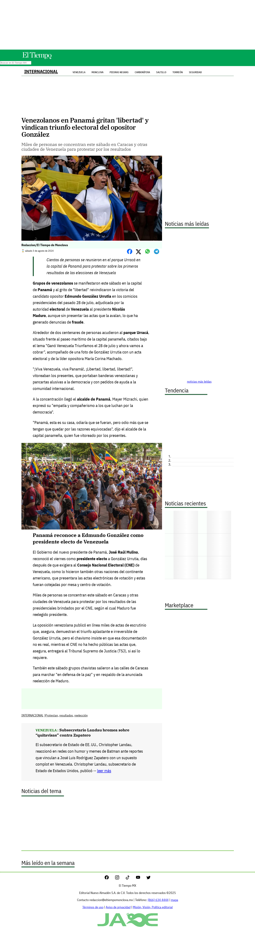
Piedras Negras (119, 72)
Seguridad (195, 72)
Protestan (51, 715)
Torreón (177, 72)
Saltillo (161, 72)
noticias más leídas (199, 382)
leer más (104, 770)
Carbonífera (142, 72)
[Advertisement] (127, 25)
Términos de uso (92, 907)
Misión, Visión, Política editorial (153, 907)
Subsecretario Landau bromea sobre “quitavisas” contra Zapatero (82, 732)
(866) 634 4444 (158, 900)
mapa (174, 900)
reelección (81, 715)
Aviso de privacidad (118, 907)
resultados (66, 715)
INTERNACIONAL (41, 71)
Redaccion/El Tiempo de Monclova (44, 245)
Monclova (97, 72)
